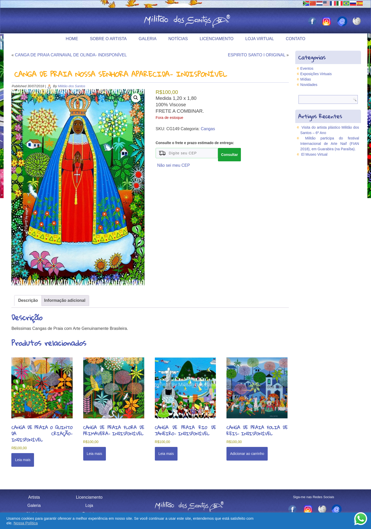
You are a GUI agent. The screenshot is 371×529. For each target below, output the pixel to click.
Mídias (305, 79)
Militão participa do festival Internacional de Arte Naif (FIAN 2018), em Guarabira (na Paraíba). (329, 143)
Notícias (178, 39)
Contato (295, 39)
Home (72, 39)
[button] (135, 97)
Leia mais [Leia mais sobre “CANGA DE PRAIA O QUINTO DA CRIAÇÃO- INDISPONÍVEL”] (22, 460)
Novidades (308, 85)
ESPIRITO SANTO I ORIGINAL (256, 55)
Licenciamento (216, 39)
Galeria (147, 39)
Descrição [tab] (28, 300)
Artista (34, 497)
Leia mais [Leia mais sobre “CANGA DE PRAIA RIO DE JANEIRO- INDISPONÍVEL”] (166, 454)
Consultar (229, 155)
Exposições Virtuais (316, 74)
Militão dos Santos (71, 86)
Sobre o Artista (108, 39)
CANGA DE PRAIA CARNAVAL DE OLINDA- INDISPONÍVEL (71, 55)
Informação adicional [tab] (64, 300)
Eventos (307, 68)
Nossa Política (26, 523)
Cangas (208, 129)
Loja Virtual (259, 39)
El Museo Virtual (314, 154)
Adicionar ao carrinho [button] (247, 454)
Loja (89, 505)
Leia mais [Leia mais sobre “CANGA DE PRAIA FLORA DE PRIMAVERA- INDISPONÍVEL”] (94, 454)
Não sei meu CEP (173, 165)
